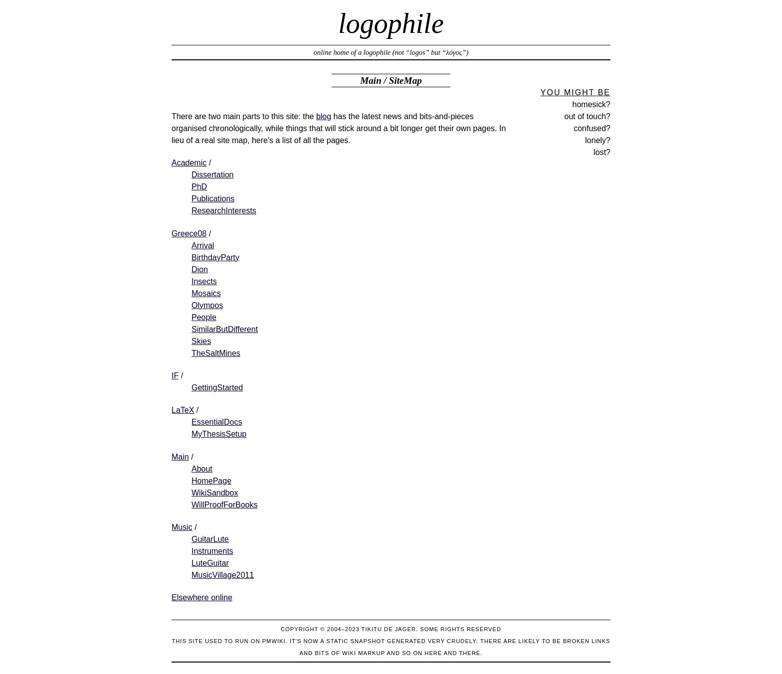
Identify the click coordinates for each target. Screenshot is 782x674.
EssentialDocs (217, 422)
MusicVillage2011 (223, 575)
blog (323, 116)
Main (371, 80)
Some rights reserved (460, 629)
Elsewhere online (202, 597)
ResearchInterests (224, 210)
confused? (592, 128)
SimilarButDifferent (225, 329)
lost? (601, 152)
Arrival (203, 245)
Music (182, 527)
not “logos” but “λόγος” (430, 52)
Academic (189, 163)
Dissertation (212, 174)
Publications (213, 198)
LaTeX (183, 410)
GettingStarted (217, 387)
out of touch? (587, 116)
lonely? (597, 140)
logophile (391, 23)
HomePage (211, 481)
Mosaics (206, 293)
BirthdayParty (215, 257)
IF (175, 375)
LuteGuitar (210, 563)
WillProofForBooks (224, 505)
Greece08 (189, 233)
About (202, 469)
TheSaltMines (216, 353)
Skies (201, 341)
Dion (200, 269)
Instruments (212, 551)
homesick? (591, 104)
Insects (204, 281)
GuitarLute (210, 539)
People (204, 317)
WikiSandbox (215, 493)
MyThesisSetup (219, 434)
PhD (199, 186)
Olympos (207, 305)
